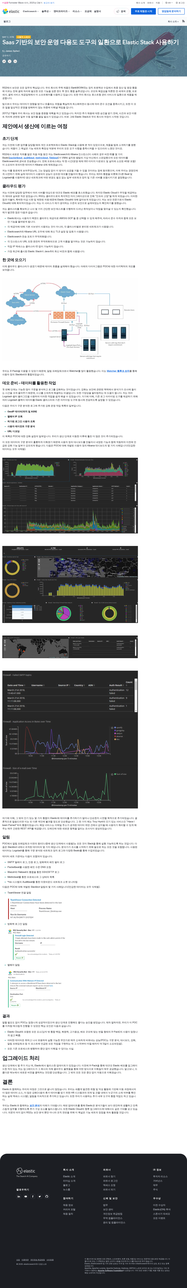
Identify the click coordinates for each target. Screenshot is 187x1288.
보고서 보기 (49, 2)
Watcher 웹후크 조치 (118, 370)
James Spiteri (12, 51)
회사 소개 (140, 3)
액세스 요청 (109, 1185)
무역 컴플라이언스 (112, 1218)
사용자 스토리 (23, 37)
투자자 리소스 (160, 1176)
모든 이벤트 (159, 1218)
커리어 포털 (69, 1209)
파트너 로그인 (110, 1180)
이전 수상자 (159, 1205)
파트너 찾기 (109, 1176)
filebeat (53, 157)
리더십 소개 (69, 1180)
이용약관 (25, 1260)
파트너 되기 (109, 1189)
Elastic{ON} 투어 (162, 1209)
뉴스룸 (66, 1189)
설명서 (97, 11)
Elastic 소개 (69, 1176)
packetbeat (15, 157)
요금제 (88, 11)
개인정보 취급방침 (112, 1213)
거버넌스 (157, 1180)
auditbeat (29, 157)
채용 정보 (68, 1205)
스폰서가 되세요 (161, 1213)
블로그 (7, 21)
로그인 (180, 3)
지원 (158, 3)
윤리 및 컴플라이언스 (114, 1222)
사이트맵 (50, 1260)
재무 (155, 1185)
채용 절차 (68, 1213)
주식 (155, 1189)
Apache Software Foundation (110, 1270)
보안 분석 (35, 1105)
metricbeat (42, 157)
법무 (105, 1205)
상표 (18, 1260)
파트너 (150, 3)
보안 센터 (108, 1209)
